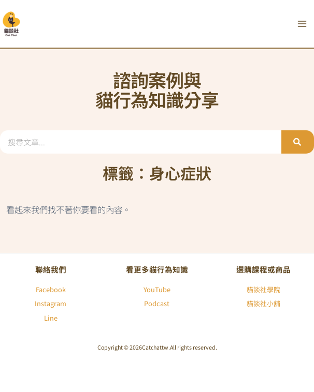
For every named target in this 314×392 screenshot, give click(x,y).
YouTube (157, 289)
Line (51, 318)
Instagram (50, 303)
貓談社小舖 (263, 303)
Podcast (156, 303)
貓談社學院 (263, 289)
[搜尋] (297, 142)
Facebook (51, 289)
